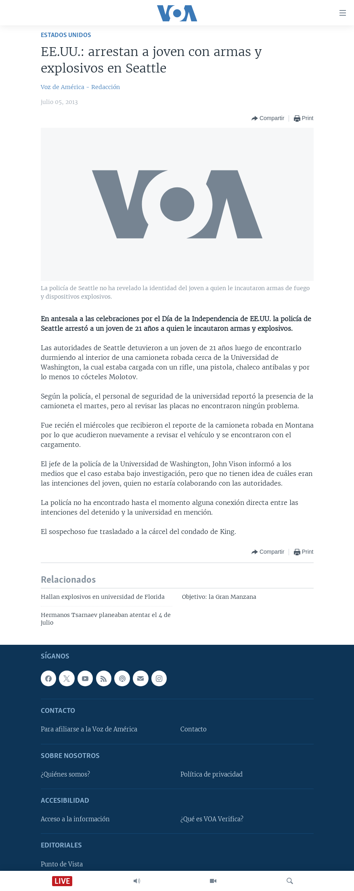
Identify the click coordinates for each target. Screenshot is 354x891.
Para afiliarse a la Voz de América (89, 729)
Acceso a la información (75, 819)
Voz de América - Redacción (80, 87)
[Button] (267, 118)
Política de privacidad (211, 774)
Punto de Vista (62, 864)
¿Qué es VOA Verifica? (211, 819)
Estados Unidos (66, 35)
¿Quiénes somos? (65, 774)
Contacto (193, 729)
